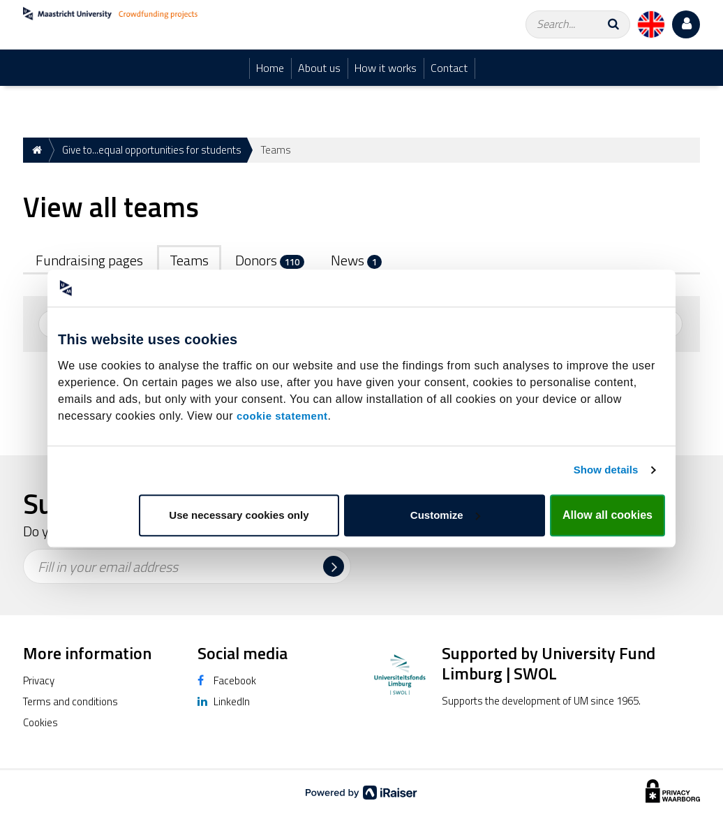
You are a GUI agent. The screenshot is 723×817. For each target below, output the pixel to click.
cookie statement (282, 416)
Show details (606, 470)
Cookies (40, 722)
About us (319, 67)
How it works (386, 67)
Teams (189, 260)
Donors (269, 260)
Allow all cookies (607, 515)
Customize (445, 515)
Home (270, 67)
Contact (449, 67)
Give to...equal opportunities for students (151, 150)
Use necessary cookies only (238, 515)
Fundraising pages (89, 260)
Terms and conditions (70, 701)
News (356, 260)
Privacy (38, 680)
